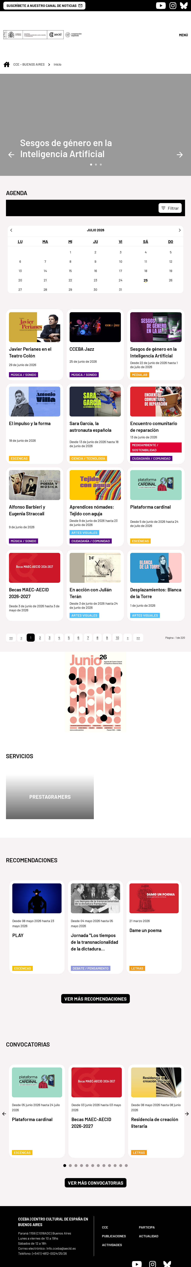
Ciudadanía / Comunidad (151, 427)
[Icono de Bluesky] (184, 5)
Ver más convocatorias (95, 1151)
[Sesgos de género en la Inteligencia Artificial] (67, 117)
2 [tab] (95, 133)
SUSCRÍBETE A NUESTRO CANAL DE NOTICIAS (44, 6)
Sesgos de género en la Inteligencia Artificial (66, 117)
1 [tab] (90, 133)
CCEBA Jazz (82, 317)
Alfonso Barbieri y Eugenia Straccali (27, 479)
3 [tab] (100, 133)
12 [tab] (126, 1134)
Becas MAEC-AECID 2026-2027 (29, 561)
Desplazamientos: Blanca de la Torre (155, 561)
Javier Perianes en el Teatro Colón (30, 321)
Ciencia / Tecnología (88, 427)
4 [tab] (81, 1134)
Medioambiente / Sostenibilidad (145, 416)
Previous (11, 123)
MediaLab (139, 343)
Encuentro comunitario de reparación (153, 395)
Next (179, 123)
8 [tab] (104, 1134)
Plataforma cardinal (150, 475)
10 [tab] (115, 1134)
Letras (137, 937)
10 (117, 606)
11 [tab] (121, 1134)
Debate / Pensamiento (91, 937)
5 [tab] (87, 1134)
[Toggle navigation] (170, 177)
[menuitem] (117, 1196)
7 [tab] (98, 1134)
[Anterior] (11, 199)
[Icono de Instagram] (173, 5)
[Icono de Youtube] (161, 5)
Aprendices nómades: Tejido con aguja (92, 479)
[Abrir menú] (183, 19)
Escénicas (19, 427)
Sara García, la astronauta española (90, 395)
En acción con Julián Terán (91, 561)
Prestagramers (50, 765)
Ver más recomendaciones (95, 967)
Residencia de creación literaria (154, 1091)
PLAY (18, 904)
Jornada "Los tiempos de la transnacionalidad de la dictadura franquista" (94, 911)
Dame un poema (145, 899)
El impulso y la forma (30, 392)
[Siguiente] (179, 199)
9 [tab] (109, 1134)
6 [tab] (93, 1134)
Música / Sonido (23, 343)
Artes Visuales (84, 501)
